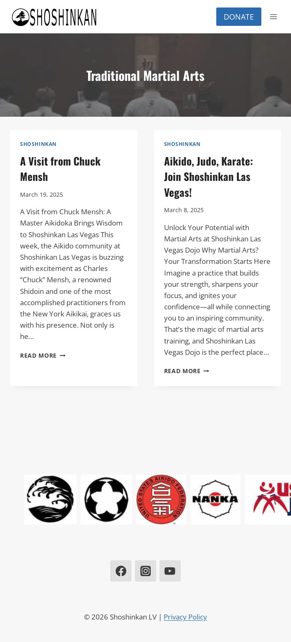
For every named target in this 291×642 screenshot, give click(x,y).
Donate (239, 17)
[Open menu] (273, 16)
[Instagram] (145, 571)
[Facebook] (121, 571)
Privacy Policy (185, 617)
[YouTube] (170, 571)
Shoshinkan (38, 143)
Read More (43, 355)
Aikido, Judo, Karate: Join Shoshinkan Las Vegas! (208, 176)
